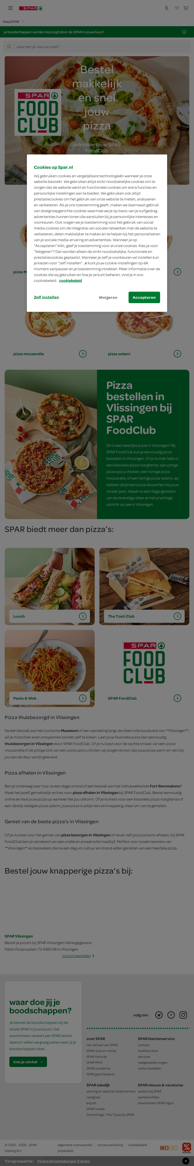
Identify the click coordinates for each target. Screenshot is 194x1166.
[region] (97, 233)
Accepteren (144, 297)
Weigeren (108, 297)
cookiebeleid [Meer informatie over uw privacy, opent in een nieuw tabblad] (70, 280)
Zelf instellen (46, 297)
